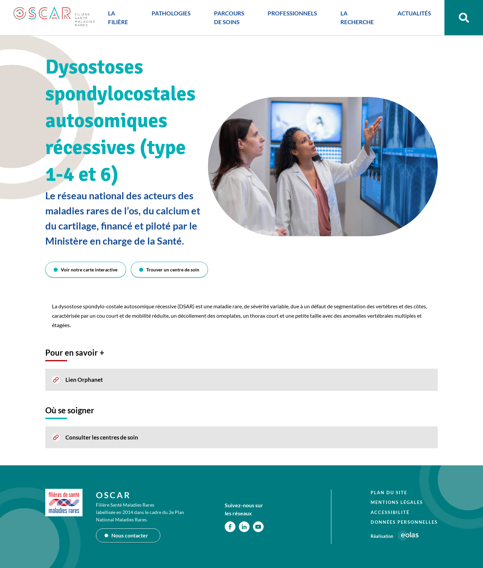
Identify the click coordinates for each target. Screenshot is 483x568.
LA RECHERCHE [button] (357, 17)
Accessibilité (390, 512)
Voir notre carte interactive (89, 269)
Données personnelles (404, 522)
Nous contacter (129, 535)
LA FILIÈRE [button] (118, 17)
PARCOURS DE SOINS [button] (229, 17)
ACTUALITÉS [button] (414, 13)
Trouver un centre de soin (172, 269)
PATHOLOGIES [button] (171, 13)
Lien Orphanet (84, 379)
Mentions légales (397, 502)
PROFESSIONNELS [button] (292, 13)
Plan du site (389, 492)
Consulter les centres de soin (101, 437)
